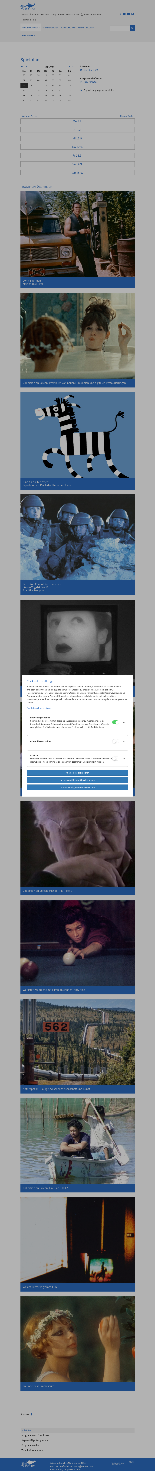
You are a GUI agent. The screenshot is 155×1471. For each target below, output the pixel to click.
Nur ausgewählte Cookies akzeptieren (77, 780)
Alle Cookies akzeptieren (77, 772)
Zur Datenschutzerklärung (39, 708)
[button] (123, 722)
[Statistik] (115, 759)
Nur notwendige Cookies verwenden (77, 787)
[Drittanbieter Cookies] (115, 741)
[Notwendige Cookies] (115, 722)
